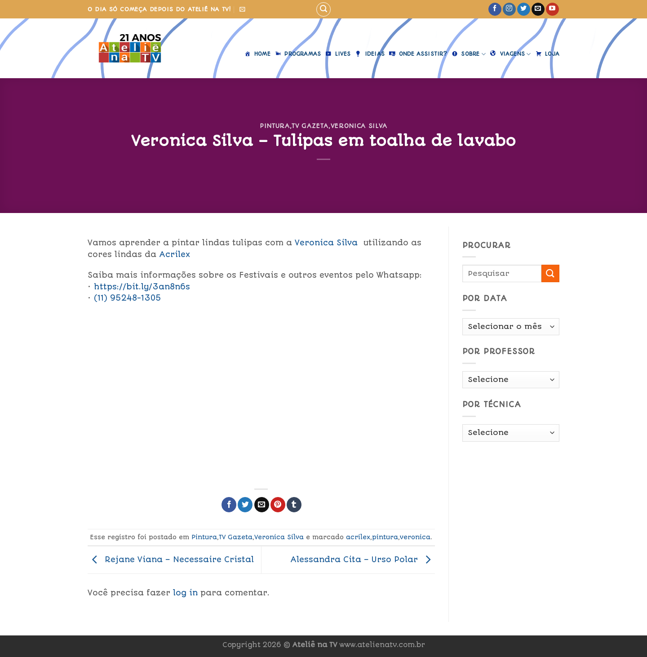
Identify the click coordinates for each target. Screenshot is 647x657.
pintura (385, 537)
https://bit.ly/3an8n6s (142, 286)
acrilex (358, 537)
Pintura (275, 125)
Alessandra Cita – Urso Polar (362, 559)
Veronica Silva (359, 125)
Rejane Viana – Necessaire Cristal (171, 559)
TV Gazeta (310, 125)
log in (185, 592)
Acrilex (176, 254)
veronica (415, 537)
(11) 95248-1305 (127, 297)
